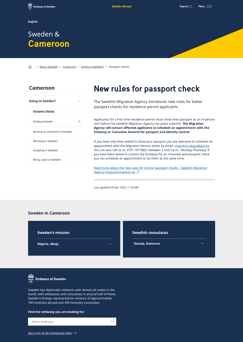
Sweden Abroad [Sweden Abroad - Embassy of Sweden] (121, 6)
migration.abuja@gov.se (192, 146)
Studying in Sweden (45, 150)
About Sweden (49, 67)
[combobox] (72, 322)
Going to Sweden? (92, 67)
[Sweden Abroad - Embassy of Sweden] (44, 6)
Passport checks (43, 111)
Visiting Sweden (43, 121)
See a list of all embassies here (50, 333)
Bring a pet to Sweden (47, 159)
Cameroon (69, 67)
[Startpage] (31, 66)
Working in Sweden (45, 141)
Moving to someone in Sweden (52, 132)
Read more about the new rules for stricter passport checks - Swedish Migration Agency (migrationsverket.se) (150, 170)
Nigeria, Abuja (48, 244)
